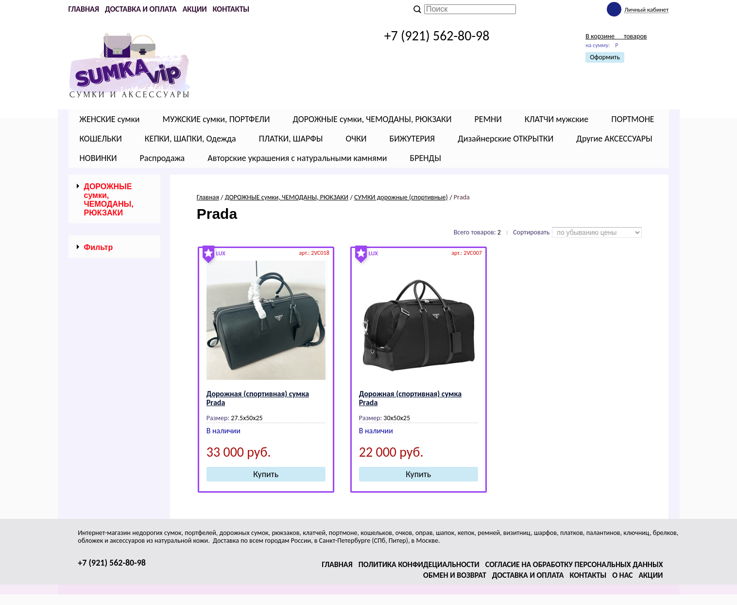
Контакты (231, 9)
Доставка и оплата (141, 9)
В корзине (616, 36)
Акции (195, 9)
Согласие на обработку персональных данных (574, 564)
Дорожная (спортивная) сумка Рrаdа (257, 398)
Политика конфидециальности (419, 564)
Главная (84, 9)
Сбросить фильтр (114, 418)
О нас (622, 575)
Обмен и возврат (454, 575)
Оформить (605, 57)
